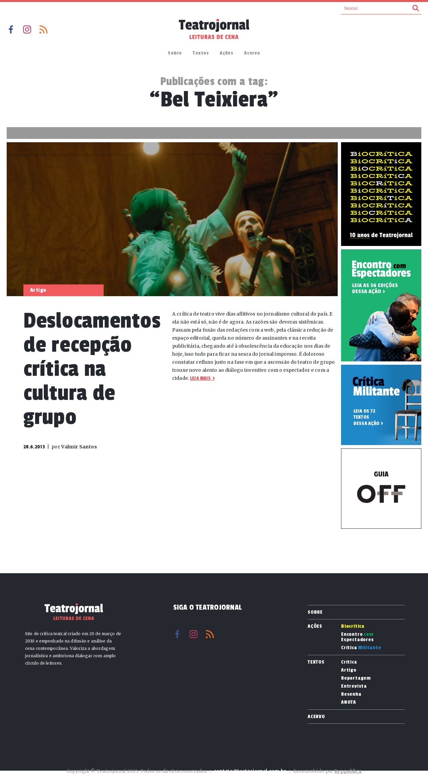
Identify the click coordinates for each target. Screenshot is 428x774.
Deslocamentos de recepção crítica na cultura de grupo (91, 369)
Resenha (351, 694)
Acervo (252, 53)
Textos (201, 53)
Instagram (27, 29)
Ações (226, 53)
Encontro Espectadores (357, 637)
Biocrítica (352, 626)
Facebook (11, 29)
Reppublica (347, 771)
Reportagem (356, 678)
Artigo (348, 670)
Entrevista (354, 686)
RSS (43, 29)
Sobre (175, 53)
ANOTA (348, 702)
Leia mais (200, 378)
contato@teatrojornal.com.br (250, 771)
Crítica (361, 648)
